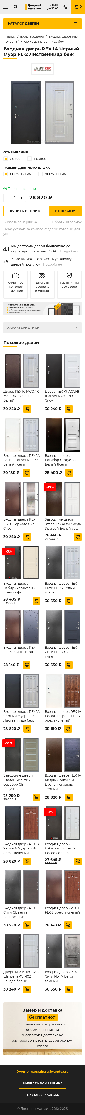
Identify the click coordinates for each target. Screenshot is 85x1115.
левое (11, 158)
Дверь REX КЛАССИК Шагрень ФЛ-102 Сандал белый (21, 976)
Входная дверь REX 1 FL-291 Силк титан (20, 650)
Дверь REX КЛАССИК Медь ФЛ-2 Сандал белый (21, 396)
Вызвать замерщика (20, 222)
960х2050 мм (52, 174)
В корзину (65, 211)
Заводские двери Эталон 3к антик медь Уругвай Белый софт (63, 523)
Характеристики (23, 328)
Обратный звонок (67, 222)
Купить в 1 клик (25, 211)
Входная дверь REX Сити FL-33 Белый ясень (61, 587)
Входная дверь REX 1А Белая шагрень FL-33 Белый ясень (21, 460)
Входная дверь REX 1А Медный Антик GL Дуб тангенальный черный (63, 782)
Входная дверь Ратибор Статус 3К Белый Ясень (60, 460)
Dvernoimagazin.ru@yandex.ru (42, 1072)
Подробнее (69, 251)
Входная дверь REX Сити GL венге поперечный (19, 912)
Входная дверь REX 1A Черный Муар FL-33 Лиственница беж (21, 716)
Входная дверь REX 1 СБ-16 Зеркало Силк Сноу (20, 523)
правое (36, 158)
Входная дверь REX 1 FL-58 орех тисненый (62, 910)
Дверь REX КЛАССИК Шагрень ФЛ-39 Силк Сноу (62, 396)
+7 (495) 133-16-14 (43, 1095)
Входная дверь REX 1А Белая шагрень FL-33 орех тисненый (63, 716)
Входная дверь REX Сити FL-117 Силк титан (61, 652)
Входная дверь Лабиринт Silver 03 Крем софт (19, 587)
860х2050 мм (17, 174)
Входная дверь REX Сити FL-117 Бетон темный (61, 976)
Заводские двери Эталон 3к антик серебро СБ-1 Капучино (18, 782)
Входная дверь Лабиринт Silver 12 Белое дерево (60, 848)
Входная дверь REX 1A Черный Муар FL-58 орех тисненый (21, 848)
